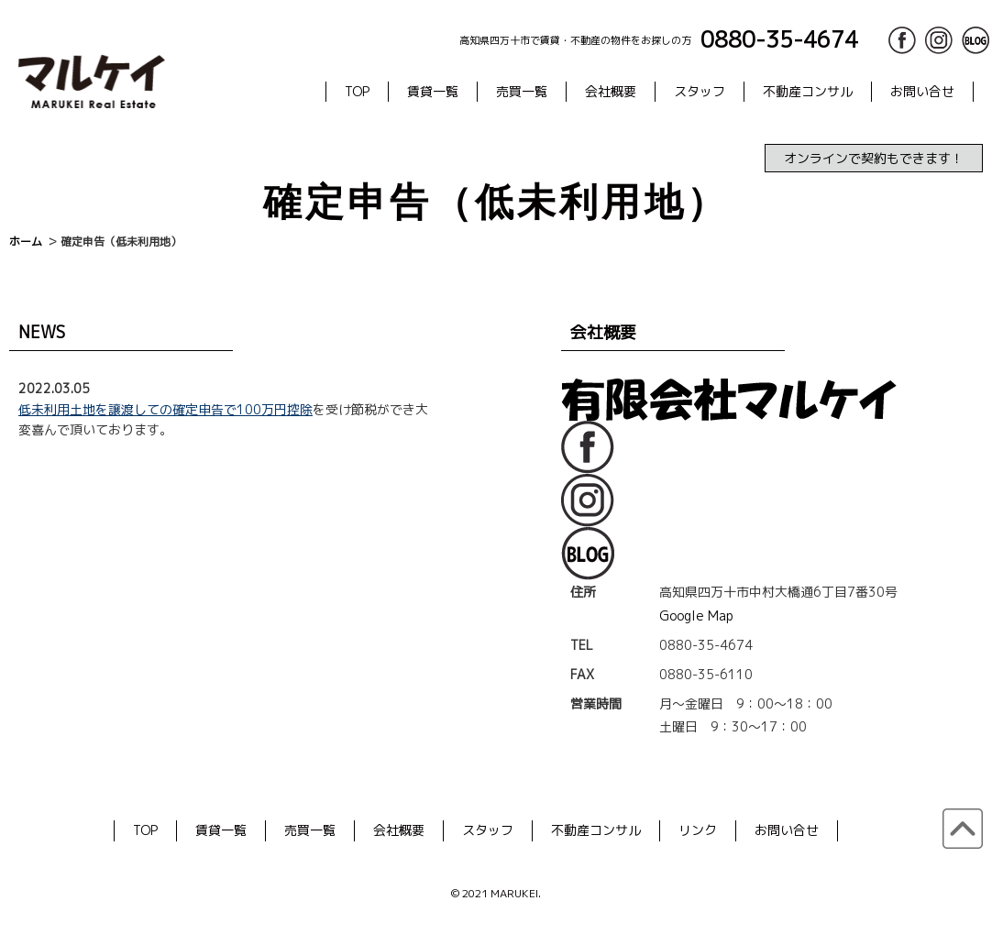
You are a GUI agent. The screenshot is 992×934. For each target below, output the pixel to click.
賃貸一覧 (432, 91)
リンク (697, 830)
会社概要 (610, 91)
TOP (357, 91)
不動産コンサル (808, 91)
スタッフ (699, 91)
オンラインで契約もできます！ (874, 158)
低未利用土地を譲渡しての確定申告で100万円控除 (165, 409)
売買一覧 (521, 91)
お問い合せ (922, 91)
